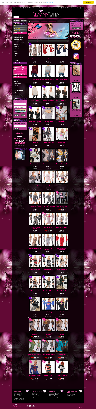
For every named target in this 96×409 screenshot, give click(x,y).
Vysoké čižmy (18, 95)
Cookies (15, 400)
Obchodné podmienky (53, 397)
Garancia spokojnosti (18, 395)
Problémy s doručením (36, 395)
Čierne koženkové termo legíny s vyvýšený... (76, 93)
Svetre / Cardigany (19, 62)
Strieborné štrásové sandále (76, 76)
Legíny (16, 41)
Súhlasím (88, 2)
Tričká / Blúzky (18, 65)
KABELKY (18, 72)
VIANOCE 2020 (70, 395)
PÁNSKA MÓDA (19, 67)
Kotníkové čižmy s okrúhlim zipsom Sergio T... (76, 110)
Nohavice (17, 44)
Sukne (16, 60)
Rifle (16, 51)
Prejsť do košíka (76, 28)
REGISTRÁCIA (24, 20)
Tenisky (17, 92)
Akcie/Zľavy (18, 28)
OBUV (17, 76)
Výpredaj (17, 30)
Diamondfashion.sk (35, 21)
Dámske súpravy (19, 37)
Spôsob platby (34, 394)
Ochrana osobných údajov (19, 398)
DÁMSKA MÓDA (19, 32)
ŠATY (16, 55)
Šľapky (16, 88)
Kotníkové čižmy (19, 78)
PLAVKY (17, 48)
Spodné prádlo (18, 58)
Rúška (16, 53)
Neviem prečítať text (20, 112)
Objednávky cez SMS (71, 394)
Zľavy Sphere (69, 396)
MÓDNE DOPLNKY (20, 74)
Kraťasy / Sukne (19, 39)
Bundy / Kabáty (18, 35)
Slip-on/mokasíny (19, 90)
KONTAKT (16, 397)
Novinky (17, 25)
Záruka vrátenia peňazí (18, 394)
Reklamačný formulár (53, 395)
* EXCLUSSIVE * (19, 69)
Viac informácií (50, 2)
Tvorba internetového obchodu (77, 405)
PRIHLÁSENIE (16, 20)
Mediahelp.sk (78, 407)
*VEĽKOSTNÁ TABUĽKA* (19, 399)
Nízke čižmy (18, 83)
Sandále (17, 85)
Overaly (17, 46)
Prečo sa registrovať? (53, 394)
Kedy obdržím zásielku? (36, 397)
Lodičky (17, 81)
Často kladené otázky (18, 393)
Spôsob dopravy (35, 393)
